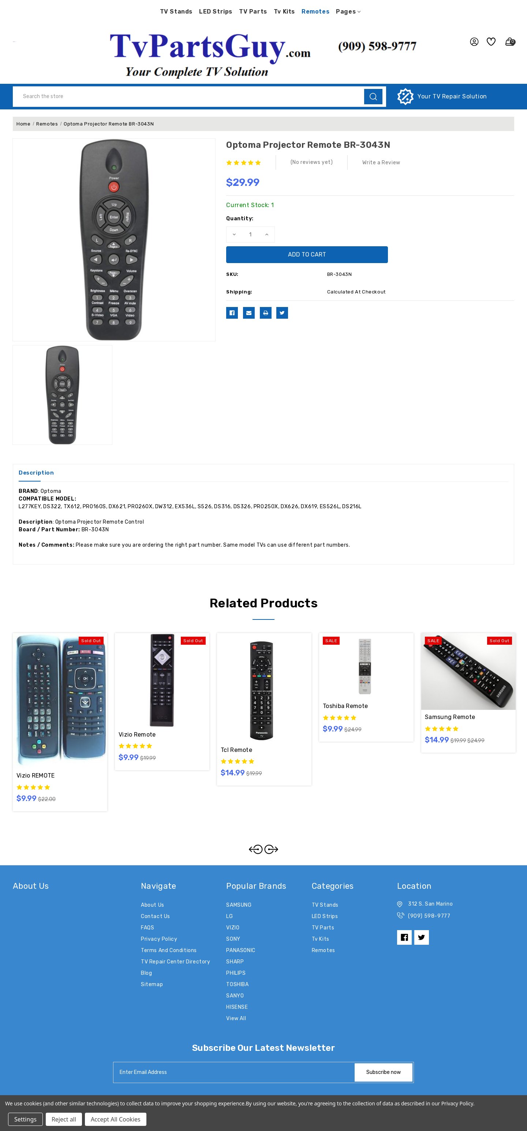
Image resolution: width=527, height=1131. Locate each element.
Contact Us (155, 916)
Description (36, 472)
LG (229, 916)
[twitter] (421, 937)
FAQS (147, 928)
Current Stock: (250, 205)
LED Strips (215, 11)
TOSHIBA (237, 984)
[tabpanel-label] (235, 1072)
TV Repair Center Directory (175, 962)
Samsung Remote (450, 717)
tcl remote (236, 749)
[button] (263, 53)
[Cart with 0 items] (506, 41)
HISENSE (237, 1007)
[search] (373, 96)
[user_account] (471, 41)
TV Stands (176, 11)
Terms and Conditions (169, 950)
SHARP (235, 962)
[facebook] (404, 937)
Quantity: (239, 219)
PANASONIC (240, 950)
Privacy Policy (159, 939)
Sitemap (152, 984)
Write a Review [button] (381, 163)
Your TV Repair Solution (452, 96)
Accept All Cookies (116, 1119)
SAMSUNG (238, 905)
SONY (233, 939)
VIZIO (232, 928)
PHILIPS (236, 973)
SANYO (235, 996)
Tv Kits (284, 11)
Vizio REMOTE (35, 775)
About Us (152, 905)
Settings (25, 1119)
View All (236, 1018)
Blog (146, 973)
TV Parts (253, 11)
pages (348, 11)
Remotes (315, 11)
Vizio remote (137, 734)
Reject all (64, 1119)
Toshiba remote (345, 706)
